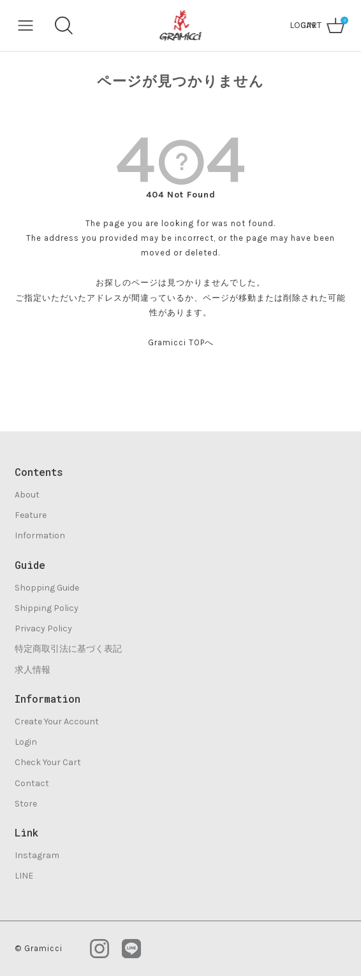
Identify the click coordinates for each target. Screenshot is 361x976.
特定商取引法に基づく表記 (68, 648)
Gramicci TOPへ (181, 342)
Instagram (37, 855)
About (27, 494)
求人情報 (32, 669)
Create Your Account (57, 721)
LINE (24, 875)
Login (26, 741)
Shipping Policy (46, 608)
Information (40, 535)
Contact (32, 783)
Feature (31, 515)
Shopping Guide (47, 587)
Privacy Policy (43, 628)
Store (26, 803)
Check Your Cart (48, 762)
